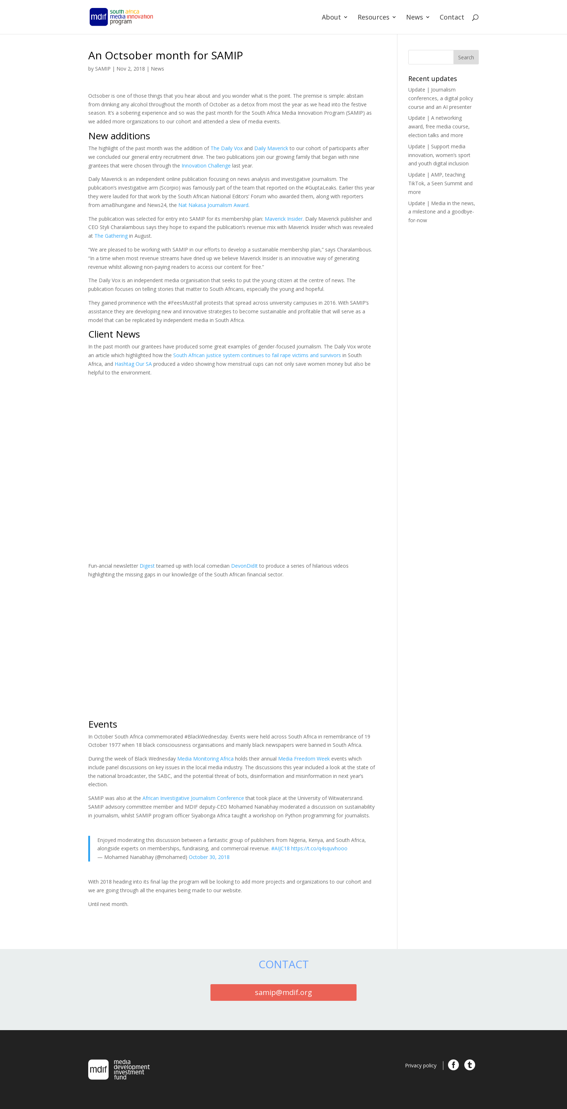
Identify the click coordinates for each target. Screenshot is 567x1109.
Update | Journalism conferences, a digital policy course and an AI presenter (440, 98)
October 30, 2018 (209, 857)
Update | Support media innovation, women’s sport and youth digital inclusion (439, 155)
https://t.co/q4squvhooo (319, 848)
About (331, 17)
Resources (373, 17)
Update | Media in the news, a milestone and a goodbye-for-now (441, 212)
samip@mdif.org (283, 992)
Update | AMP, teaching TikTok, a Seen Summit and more (440, 183)
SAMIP (103, 68)
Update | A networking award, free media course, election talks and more (439, 126)
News (414, 17)
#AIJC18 (280, 848)
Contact (452, 17)
